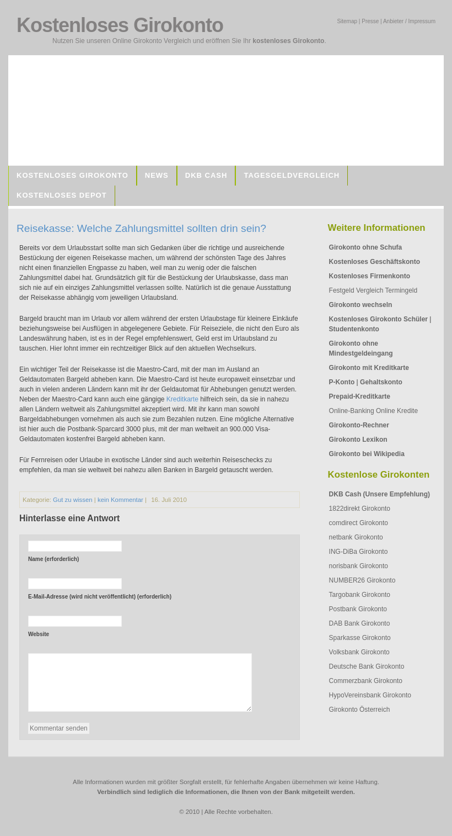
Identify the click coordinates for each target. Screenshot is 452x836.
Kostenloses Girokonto (72, 175)
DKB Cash (206, 175)
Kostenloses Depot (62, 195)
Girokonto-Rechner (359, 425)
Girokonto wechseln (360, 305)
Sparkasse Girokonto (360, 638)
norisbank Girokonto (358, 566)
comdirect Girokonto (358, 523)
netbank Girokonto (356, 537)
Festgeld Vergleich (356, 290)
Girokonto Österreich (359, 709)
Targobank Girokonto (359, 595)
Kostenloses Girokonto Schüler (378, 319)
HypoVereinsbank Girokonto (370, 695)
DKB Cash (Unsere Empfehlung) (379, 494)
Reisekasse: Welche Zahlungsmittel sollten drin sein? (141, 228)
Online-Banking (351, 411)
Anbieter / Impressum (409, 21)
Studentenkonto (354, 329)
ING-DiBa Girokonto (358, 551)
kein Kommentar (120, 499)
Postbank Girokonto (358, 609)
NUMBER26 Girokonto (362, 580)
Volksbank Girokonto (359, 652)
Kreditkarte (182, 399)
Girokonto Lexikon (358, 439)
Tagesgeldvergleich (292, 175)
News (157, 175)
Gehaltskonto (381, 382)
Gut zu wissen (73, 499)
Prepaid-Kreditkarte (359, 396)
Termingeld (401, 290)
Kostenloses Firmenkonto (369, 276)
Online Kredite (397, 411)
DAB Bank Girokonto (359, 623)
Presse (370, 21)
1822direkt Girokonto (359, 508)
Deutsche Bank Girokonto (367, 666)
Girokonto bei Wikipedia (367, 454)
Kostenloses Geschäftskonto (374, 262)
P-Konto (342, 382)
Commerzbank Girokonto (365, 681)
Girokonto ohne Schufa (365, 247)
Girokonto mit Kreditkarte (369, 368)
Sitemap (347, 21)
